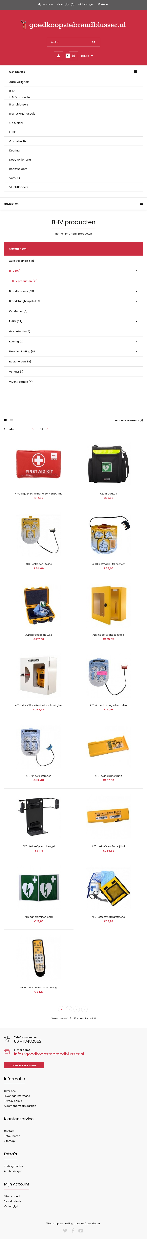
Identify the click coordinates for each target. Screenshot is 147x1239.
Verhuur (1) (16, 372)
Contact (9, 1131)
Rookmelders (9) (20, 361)
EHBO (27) (15, 321)
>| (84, 1009)
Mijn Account (45, 4)
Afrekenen (103, 4)
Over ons (10, 1091)
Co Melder (16, 123)
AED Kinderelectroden (38, 776)
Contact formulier (23, 1065)
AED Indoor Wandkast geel (108, 634)
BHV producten (22, 97)
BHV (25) (15, 271)
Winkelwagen (86, 4)
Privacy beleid (13, 1101)
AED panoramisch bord (39, 917)
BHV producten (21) (24, 281)
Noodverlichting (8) (22, 351)
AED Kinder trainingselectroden (108, 705)
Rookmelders (18, 169)
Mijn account (12, 1196)
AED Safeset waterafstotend (108, 917)
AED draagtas (108, 493)
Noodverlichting (20, 160)
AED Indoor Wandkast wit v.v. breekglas (38, 705)
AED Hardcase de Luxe (38, 634)
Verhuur (14, 178)
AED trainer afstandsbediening (38, 987)
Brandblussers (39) (21, 291)
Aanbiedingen (13, 1171)
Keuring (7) (16, 341)
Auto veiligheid (19, 82)
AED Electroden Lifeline (39, 564)
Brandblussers (18, 104)
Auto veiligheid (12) (21, 261)
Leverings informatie (17, 1096)
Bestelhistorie (12, 1201)
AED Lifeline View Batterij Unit (108, 846)
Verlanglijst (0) (65, 4)
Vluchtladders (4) (21, 382)
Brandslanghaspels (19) (24, 301)
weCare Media (90, 1223)
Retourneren (12, 1136)
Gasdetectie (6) (19, 331)
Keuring (14, 150)
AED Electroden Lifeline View (108, 564)
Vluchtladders (18, 187)
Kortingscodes (13, 1166)
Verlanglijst (11, 1206)
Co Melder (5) (18, 311)
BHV (11, 91)
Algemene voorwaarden (20, 1106)
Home (59, 234)
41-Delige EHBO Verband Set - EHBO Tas (38, 493)
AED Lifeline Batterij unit (108, 776)
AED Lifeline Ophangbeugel (39, 846)
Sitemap (9, 1141)
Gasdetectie (18, 141)
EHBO (12, 132)
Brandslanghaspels (22, 114)
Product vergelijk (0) (129, 420)
